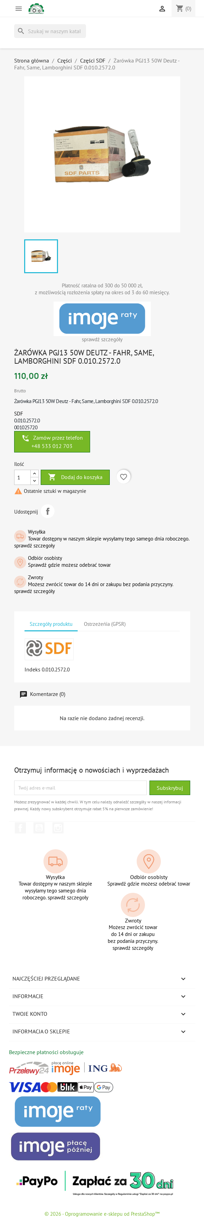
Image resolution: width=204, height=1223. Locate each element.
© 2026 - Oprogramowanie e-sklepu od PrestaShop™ (102, 1214)
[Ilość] (22, 477)
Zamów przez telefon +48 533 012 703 (52, 441)
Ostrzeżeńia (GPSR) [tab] (105, 624)
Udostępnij (48, 511)
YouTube (39, 827)
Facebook (20, 827)
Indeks (32, 669)
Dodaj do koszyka (75, 477)
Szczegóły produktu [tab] (51, 624)
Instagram (58, 827)
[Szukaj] (50, 31)
